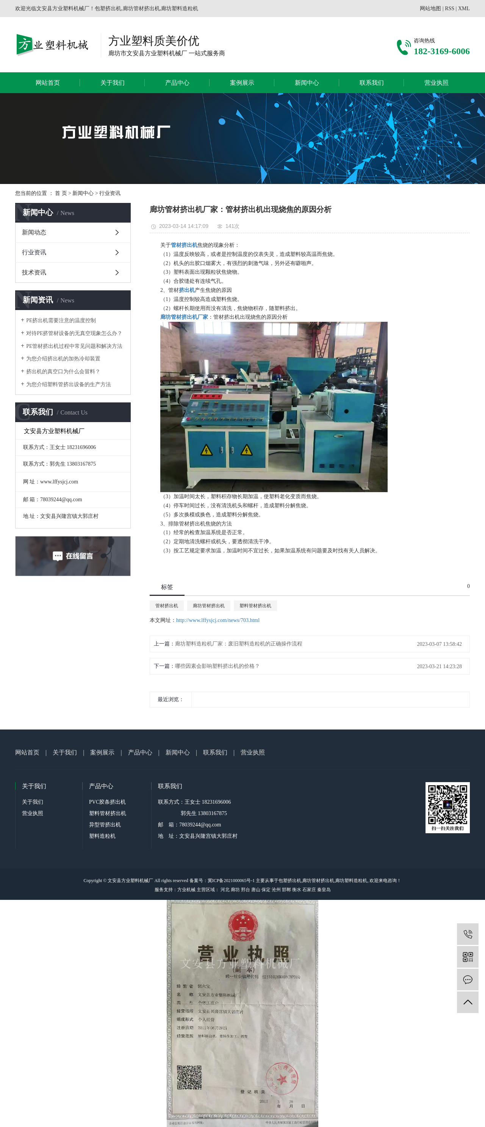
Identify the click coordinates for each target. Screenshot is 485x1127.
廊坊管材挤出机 (209, 605)
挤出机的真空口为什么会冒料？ (63, 371)
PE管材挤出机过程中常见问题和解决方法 (74, 346)
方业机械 (186, 889)
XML (464, 8)
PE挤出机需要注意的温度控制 (61, 320)
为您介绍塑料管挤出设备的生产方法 (68, 384)
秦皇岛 (324, 889)
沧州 (276, 889)
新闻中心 (307, 82)
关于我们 (112, 82)
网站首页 (48, 82)
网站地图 (430, 8)
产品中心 (177, 82)
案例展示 (242, 82)
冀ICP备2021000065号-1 (231, 880)
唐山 (255, 889)
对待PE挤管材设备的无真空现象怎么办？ (74, 333)
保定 (266, 889)
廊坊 (235, 889)
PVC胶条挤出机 (107, 802)
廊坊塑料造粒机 (351, 880)
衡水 (296, 889)
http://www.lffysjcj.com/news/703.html (218, 620)
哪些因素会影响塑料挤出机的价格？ (217, 666)
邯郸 (286, 889)
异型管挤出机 (105, 825)
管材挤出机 (166, 605)
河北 (225, 889)
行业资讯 (109, 193)
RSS (449, 8)
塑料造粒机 (102, 836)
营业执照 (436, 82)
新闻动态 (34, 232)
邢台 (245, 889)
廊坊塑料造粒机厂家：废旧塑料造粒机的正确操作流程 (238, 644)
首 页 (61, 193)
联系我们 (372, 82)
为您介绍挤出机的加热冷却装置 (63, 359)
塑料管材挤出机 (255, 605)
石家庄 (309, 889)
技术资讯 (34, 272)
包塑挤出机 (289, 880)
